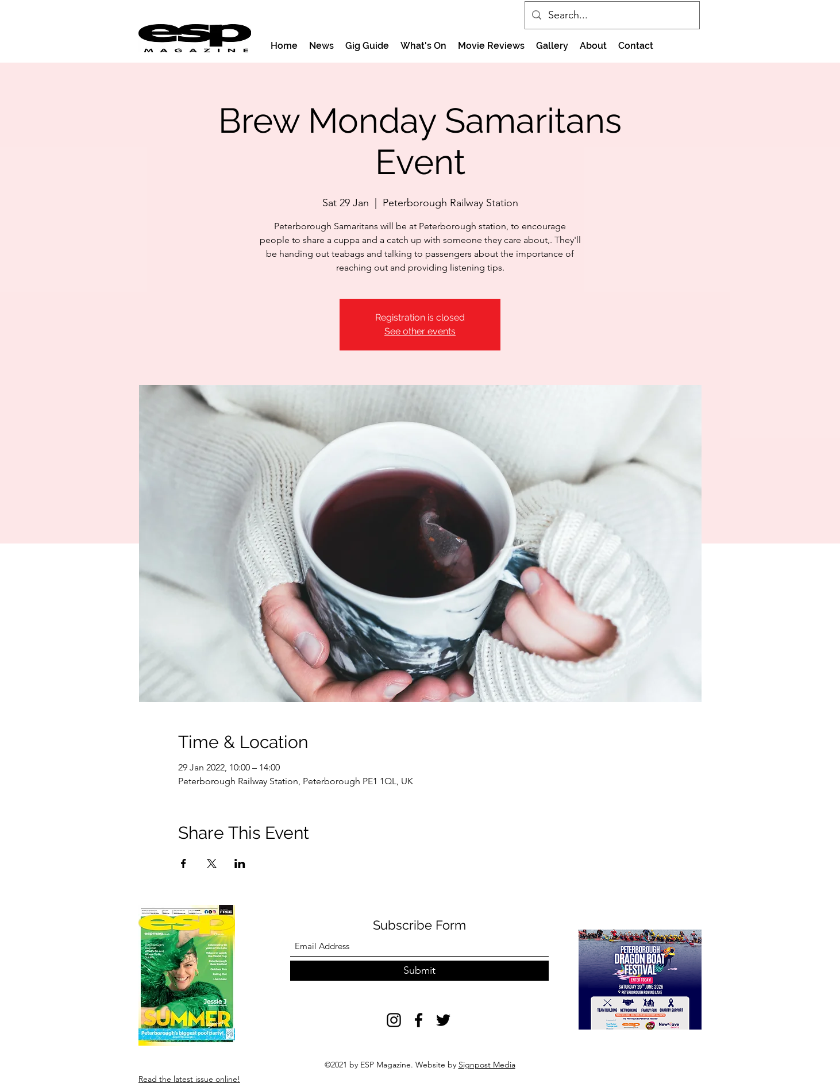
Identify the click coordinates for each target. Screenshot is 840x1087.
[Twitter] (443, 1020)
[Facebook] (418, 1020)
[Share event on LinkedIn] (239, 863)
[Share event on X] (211, 863)
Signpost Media (486, 1064)
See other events (420, 331)
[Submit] (419, 971)
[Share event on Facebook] (183, 863)
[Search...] (611, 15)
